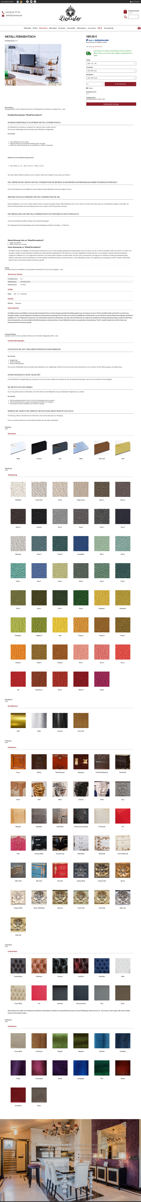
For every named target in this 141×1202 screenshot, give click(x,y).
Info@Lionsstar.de (14, 15)
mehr (63, 109)
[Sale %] (100, 28)
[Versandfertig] (108, 28)
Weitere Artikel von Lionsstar (17, 244)
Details (7, 268)
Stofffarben (8, 1020)
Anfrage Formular (139, 28)
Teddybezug (8, 468)
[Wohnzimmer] (81, 28)
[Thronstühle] (71, 28)
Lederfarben (8, 945)
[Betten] (35, 28)
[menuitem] (125, 12)
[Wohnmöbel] (43, 28)
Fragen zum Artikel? (14, 242)
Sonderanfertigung (10, 334)
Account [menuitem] (135, 2)
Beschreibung (9, 107)
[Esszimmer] (61, 28)
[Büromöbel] (52, 28)
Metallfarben (8, 699)
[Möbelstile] (27, 28)
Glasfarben (8, 427)
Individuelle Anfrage (111, 104)
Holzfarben (8, 741)
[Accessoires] (92, 28)
